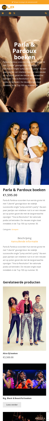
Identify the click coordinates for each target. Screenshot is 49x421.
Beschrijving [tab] (24, 238)
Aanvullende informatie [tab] (24, 241)
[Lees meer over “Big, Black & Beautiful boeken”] (12, 404)
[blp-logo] (8, 7)
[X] (14, 13)
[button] (2, 13)
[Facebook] (10, 13)
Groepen (15, 229)
